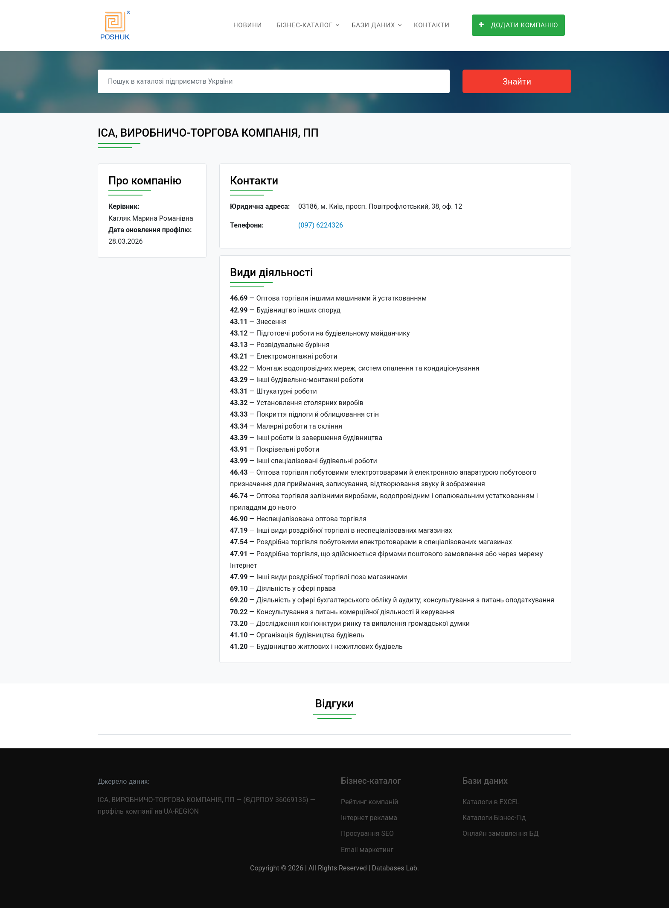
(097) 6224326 (320, 225)
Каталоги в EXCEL (491, 802)
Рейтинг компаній (369, 802)
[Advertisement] (152, 396)
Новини (247, 25)
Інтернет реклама (369, 818)
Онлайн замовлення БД (500, 833)
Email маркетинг (367, 850)
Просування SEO (367, 833)
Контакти (432, 25)
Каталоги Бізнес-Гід (494, 818)
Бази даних (373, 25)
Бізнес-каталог (304, 25)
